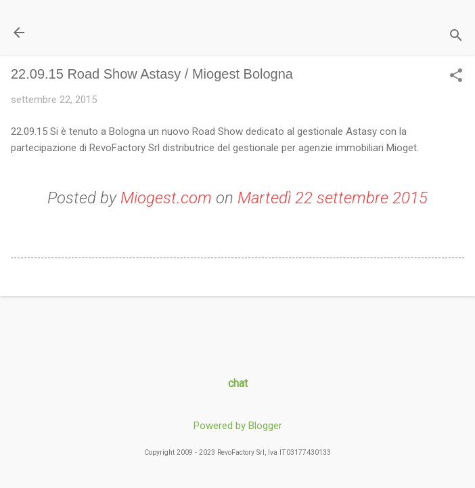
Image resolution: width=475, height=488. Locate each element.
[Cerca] (456, 37)
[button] (456, 76)
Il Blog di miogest (105, 32)
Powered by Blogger (238, 426)
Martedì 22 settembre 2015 (333, 197)
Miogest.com (166, 197)
